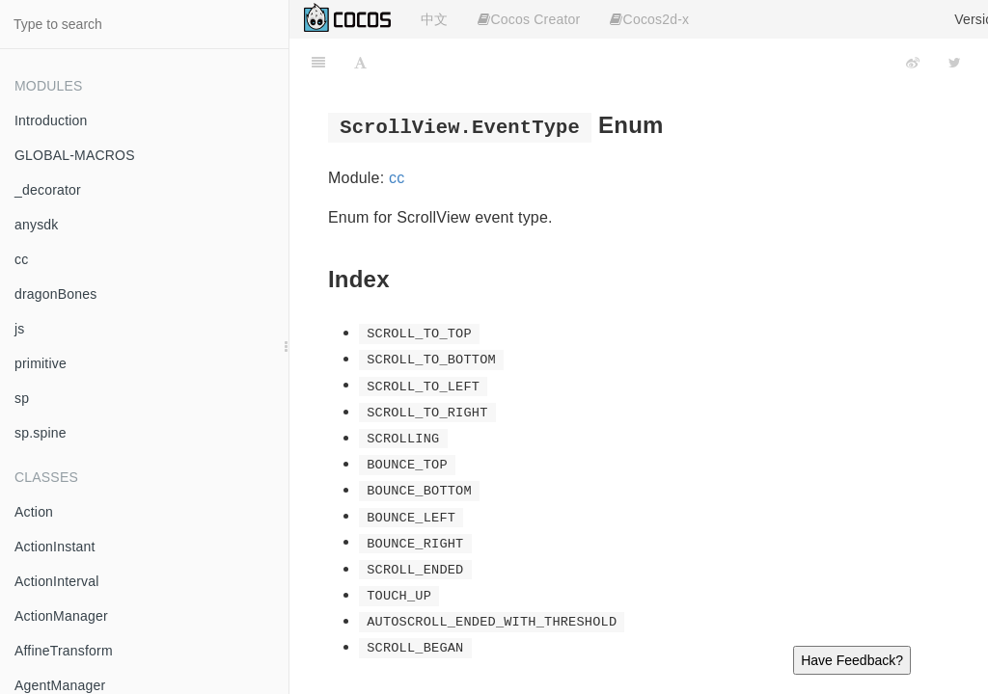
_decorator (47, 190)
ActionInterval (56, 581)
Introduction (51, 120)
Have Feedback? (852, 660)
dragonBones (55, 294)
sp (21, 398)
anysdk (36, 224)
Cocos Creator (529, 19)
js (19, 328)
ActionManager (61, 616)
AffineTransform (63, 650)
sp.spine (40, 432)
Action (33, 512)
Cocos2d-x (649, 19)
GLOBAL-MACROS (74, 155)
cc (21, 259)
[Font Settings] (360, 63)
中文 (434, 19)
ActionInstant (55, 546)
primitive (40, 363)
